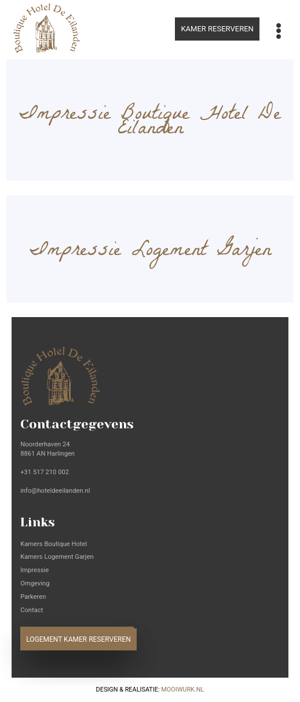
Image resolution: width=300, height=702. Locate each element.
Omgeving (34, 583)
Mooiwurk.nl (182, 689)
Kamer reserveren (217, 28)
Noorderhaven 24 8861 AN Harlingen (47, 449)
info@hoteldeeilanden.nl (55, 490)
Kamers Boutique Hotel (53, 544)
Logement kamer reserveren (78, 639)
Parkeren (33, 597)
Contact (31, 610)
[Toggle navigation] (279, 31)
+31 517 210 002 (44, 472)
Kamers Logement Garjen (56, 557)
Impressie (34, 570)
